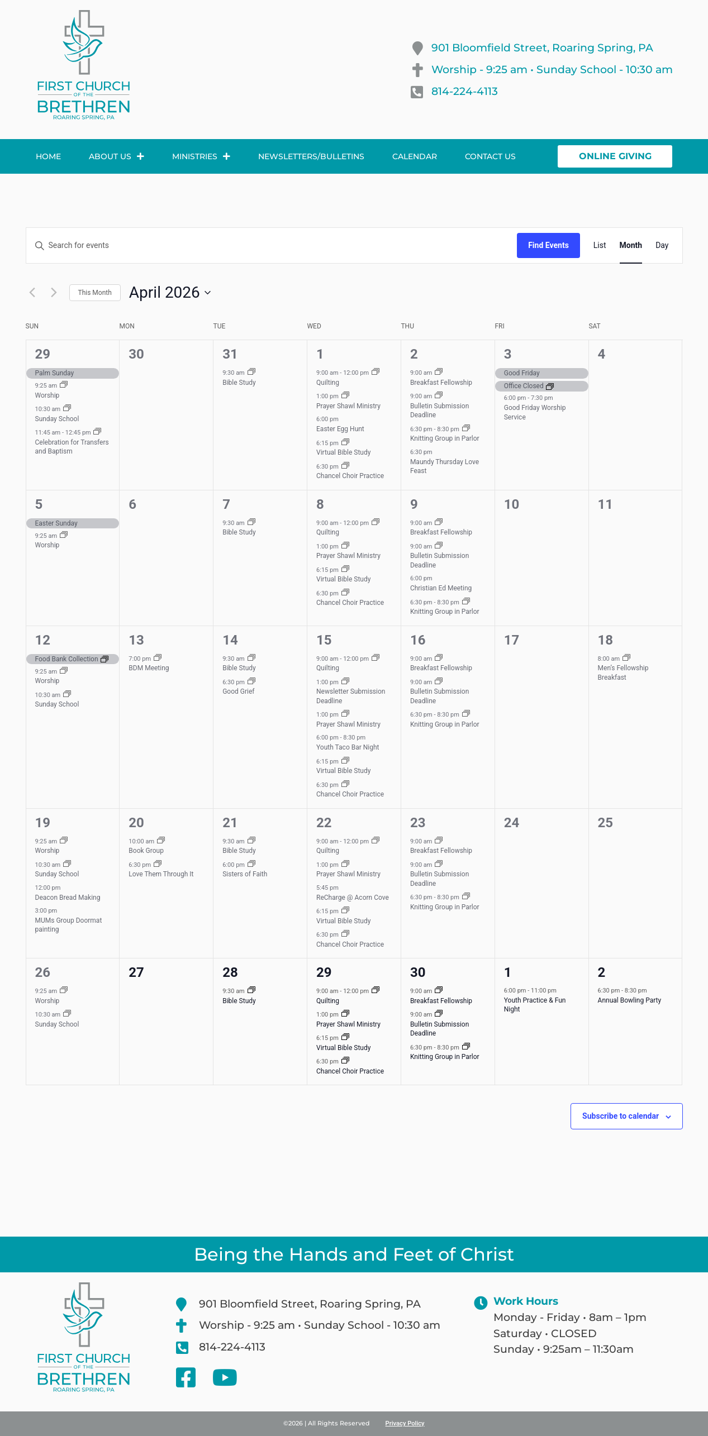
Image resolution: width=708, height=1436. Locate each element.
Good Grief (238, 691)
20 (136, 823)
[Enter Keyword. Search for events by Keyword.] (271, 245)
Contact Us (490, 156)
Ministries (201, 156)
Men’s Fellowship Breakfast (623, 672)
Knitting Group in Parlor (444, 438)
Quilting (327, 383)
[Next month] (54, 292)
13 (136, 640)
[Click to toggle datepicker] (170, 293)
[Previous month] (32, 292)
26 (43, 972)
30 (418, 972)
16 (418, 640)
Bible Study (239, 383)
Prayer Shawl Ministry (348, 406)
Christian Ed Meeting (441, 588)
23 (418, 823)
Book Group (146, 851)
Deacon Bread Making (68, 897)
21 (230, 823)
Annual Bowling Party (630, 1000)
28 (230, 972)
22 (324, 823)
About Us (116, 156)
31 (230, 354)
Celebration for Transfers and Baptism (72, 447)
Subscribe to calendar (620, 1115)
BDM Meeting (149, 668)
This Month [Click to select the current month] (95, 293)
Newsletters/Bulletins (311, 156)
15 (324, 640)
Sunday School (57, 419)
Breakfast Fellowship (441, 383)
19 (43, 823)
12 (43, 640)
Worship (47, 395)
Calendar (414, 156)
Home (48, 156)
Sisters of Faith (244, 874)
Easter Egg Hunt (340, 429)
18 (606, 640)
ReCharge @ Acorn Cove (352, 897)
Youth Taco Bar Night (347, 747)
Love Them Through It (161, 874)
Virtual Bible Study (343, 452)
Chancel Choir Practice (350, 476)
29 (43, 354)
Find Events (548, 245)
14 (230, 640)
